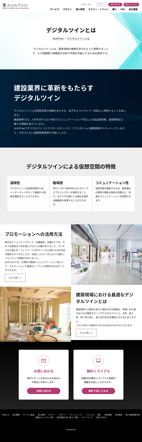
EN (89, 4)
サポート (62, 415)
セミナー (52, 415)
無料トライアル (131, 5)
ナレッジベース (75, 415)
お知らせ (5, 415)
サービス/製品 (29, 415)
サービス (54, 9)
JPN (83, 4)
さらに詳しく (15, 287)
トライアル (89, 415)
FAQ (123, 9)
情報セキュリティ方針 (44, 417)
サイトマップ (87, 417)
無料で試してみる (98, 390)
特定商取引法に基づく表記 (67, 417)
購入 (114, 9)
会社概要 (133, 9)
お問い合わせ (115, 5)
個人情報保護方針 (133, 415)
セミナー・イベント (98, 9)
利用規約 (118, 415)
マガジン (67, 9)
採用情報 (108, 415)
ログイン (101, 5)
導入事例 (80, 9)
